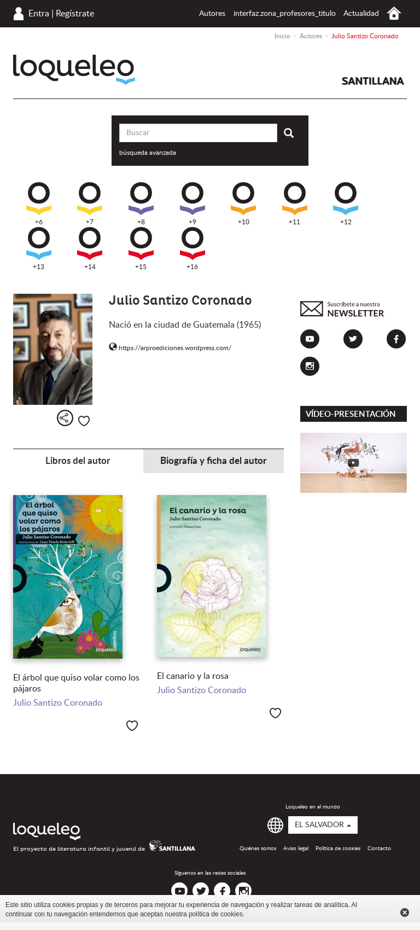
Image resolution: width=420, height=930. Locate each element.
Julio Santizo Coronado (57, 703)
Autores (212, 14)
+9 (192, 203)
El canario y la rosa (193, 676)
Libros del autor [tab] (77, 461)
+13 (38, 248)
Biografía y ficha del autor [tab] (213, 461)
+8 (141, 203)
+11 (294, 203)
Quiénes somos (258, 848)
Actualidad (361, 14)
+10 (243, 203)
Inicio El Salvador (394, 13)
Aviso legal (295, 848)
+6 (38, 203)
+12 (345, 203)
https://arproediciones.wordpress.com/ (170, 348)
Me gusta (84, 421)
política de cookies (216, 914)
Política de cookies (338, 848)
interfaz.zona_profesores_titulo (285, 14)
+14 (89, 248)
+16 (192, 248)
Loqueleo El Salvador (74, 70)
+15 (141, 248)
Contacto (379, 848)
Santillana (373, 81)
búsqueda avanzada (147, 152)
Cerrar (404, 912)
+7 (89, 203)
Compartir (65, 418)
